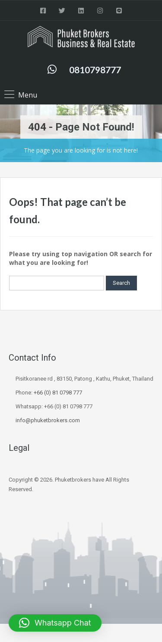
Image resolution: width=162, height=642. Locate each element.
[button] (55, 623)
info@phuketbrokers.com (48, 420)
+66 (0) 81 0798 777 (58, 392)
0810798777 (95, 69)
